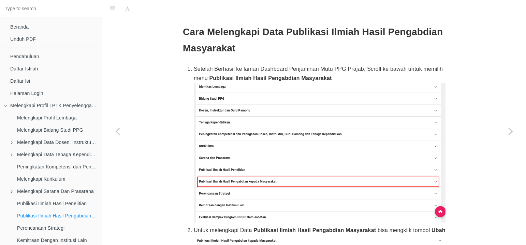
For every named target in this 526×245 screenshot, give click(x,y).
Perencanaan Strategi (40, 228)
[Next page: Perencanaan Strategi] (510, 131)
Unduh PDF (23, 39)
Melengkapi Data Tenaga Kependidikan (56, 154)
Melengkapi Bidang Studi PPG (50, 130)
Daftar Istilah (24, 68)
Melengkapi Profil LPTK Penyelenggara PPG (53, 105)
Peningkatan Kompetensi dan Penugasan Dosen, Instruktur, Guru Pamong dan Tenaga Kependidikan (59, 166)
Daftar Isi (20, 81)
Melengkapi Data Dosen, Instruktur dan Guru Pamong (56, 142)
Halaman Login (26, 93)
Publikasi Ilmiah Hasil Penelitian (52, 203)
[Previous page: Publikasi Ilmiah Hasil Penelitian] (117, 131)
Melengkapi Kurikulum (41, 179)
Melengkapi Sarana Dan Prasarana (52, 191)
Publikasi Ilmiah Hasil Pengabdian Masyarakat (59, 215)
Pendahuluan (24, 56)
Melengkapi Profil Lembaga (47, 117)
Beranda (19, 27)
